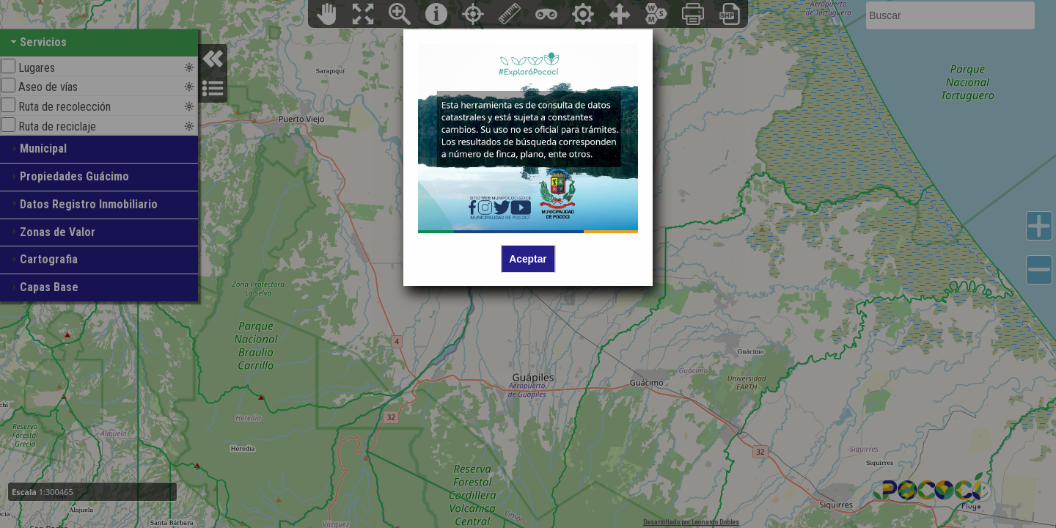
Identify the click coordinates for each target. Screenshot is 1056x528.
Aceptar (528, 259)
